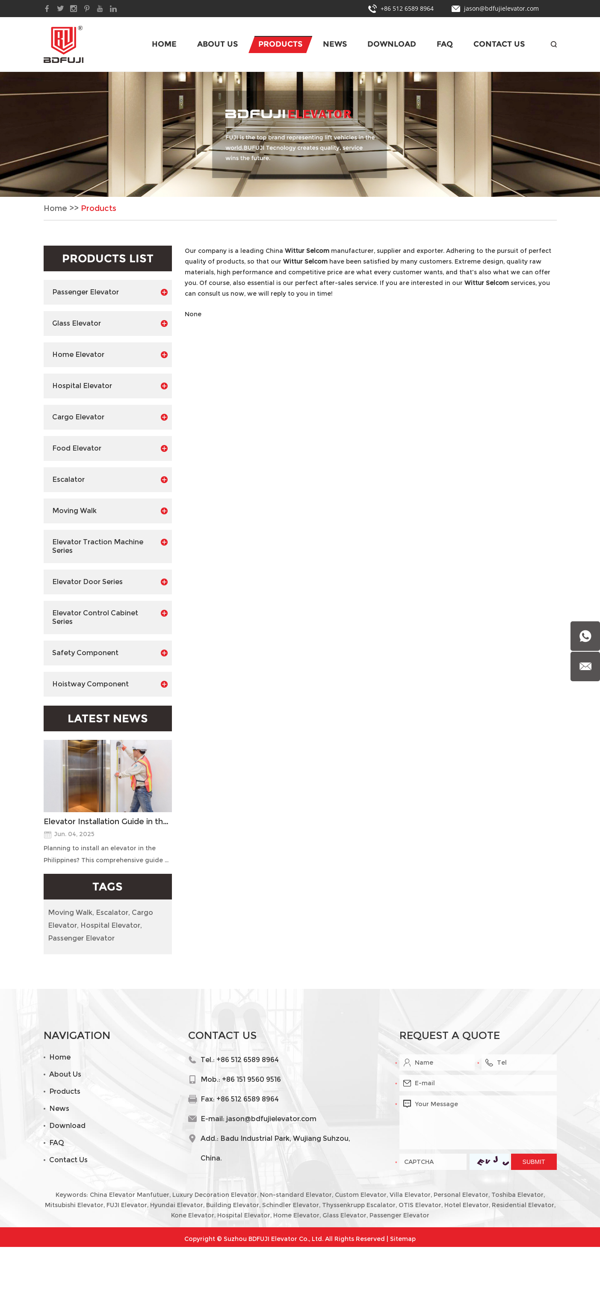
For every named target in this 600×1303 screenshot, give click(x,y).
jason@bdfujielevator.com (501, 8)
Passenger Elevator (110, 292)
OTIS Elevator (420, 1205)
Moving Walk (110, 511)
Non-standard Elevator (296, 1195)
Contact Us (499, 44)
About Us (217, 44)
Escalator (110, 479)
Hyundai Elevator (176, 1205)
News (335, 44)
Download (391, 44)
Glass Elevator (110, 323)
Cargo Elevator (110, 417)
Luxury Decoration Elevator (214, 1195)
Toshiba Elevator (517, 1195)
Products (280, 44)
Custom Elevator (361, 1195)
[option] (300, 134)
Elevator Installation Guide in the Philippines (108, 821)
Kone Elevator (192, 1215)
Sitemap (403, 1239)
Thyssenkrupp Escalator (359, 1205)
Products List (108, 258)
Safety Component (110, 653)
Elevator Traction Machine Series (110, 546)
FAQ (445, 44)
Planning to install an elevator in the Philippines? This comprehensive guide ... (106, 854)
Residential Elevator (523, 1205)
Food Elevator (110, 448)
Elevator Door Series (110, 582)
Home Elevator (110, 354)
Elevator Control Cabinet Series (110, 617)
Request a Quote (449, 1035)
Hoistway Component (110, 684)
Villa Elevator (410, 1195)
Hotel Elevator (466, 1205)
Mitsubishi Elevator (74, 1205)
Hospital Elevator (110, 386)
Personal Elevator (461, 1195)
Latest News (108, 718)
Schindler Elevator (290, 1205)
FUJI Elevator (126, 1205)
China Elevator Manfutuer (129, 1195)
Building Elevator (232, 1205)
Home (164, 44)
